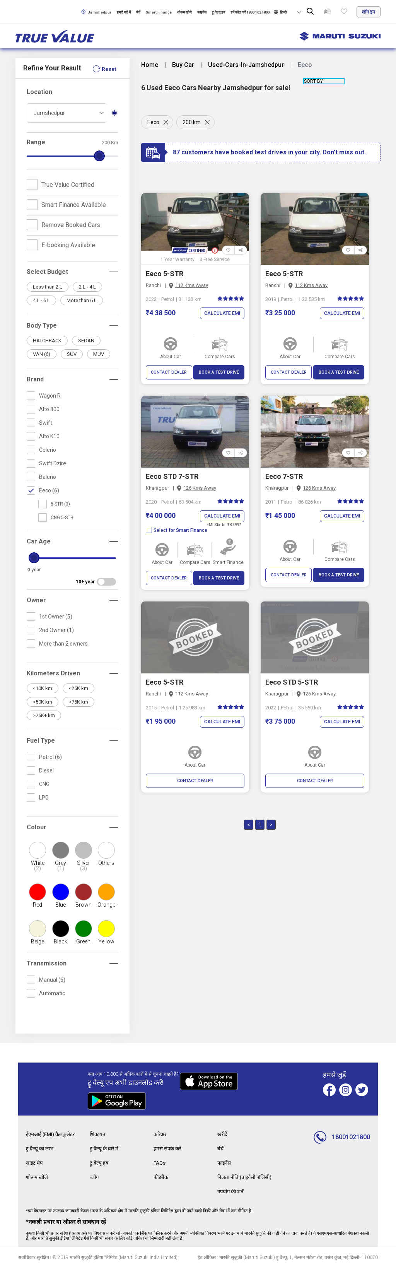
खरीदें (222, 1134)
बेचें (138, 12)
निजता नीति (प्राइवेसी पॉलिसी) (247, 1176)
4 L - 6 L (41, 300)
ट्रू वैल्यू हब (218, 12)
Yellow (106, 941)
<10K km (42, 688)
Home (149, 65)
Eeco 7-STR (284, 476)
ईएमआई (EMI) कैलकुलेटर (52, 1134)
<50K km (42, 702)
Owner (36, 600)
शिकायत (98, 1134)
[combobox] (67, 113)
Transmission (47, 963)
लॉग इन (368, 12)
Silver (83, 865)
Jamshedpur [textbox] (49, 113)
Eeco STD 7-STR (172, 476)
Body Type (42, 325)
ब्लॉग (95, 1176)
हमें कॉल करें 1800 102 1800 (250, 12)
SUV (72, 354)
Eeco (153, 122)
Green (83, 941)
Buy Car (183, 65)
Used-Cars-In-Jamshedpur (246, 65)
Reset (108, 69)
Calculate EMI (221, 313)
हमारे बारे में (124, 12)
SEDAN (86, 340)
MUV (98, 354)
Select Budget (47, 271)
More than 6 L (82, 300)
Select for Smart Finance (176, 530)
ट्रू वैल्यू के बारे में (105, 1148)
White (37, 865)
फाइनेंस (202, 12)
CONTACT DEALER (169, 372)
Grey (60, 865)
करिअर (161, 1134)
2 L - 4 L (87, 287)
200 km (192, 122)
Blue (60, 904)
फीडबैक (161, 1176)
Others (106, 863)
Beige (37, 941)
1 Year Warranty (177, 259)
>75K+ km (44, 715)
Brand (35, 379)
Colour (36, 827)
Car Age (39, 541)
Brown (83, 904)
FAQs (160, 1162)
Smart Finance (159, 12)
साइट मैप (35, 1162)
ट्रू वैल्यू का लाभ (40, 1148)
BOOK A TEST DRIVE (219, 372)
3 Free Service (215, 259)
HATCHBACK (47, 340)
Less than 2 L (47, 287)
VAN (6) (41, 354)
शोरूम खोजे (184, 12)
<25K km (78, 688)
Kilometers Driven (53, 673)
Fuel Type (41, 740)
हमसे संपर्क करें (168, 1148)
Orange (106, 904)
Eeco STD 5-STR (291, 682)
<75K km (78, 702)
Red (37, 904)
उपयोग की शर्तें (231, 1190)
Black (60, 941)
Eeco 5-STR (164, 274)
